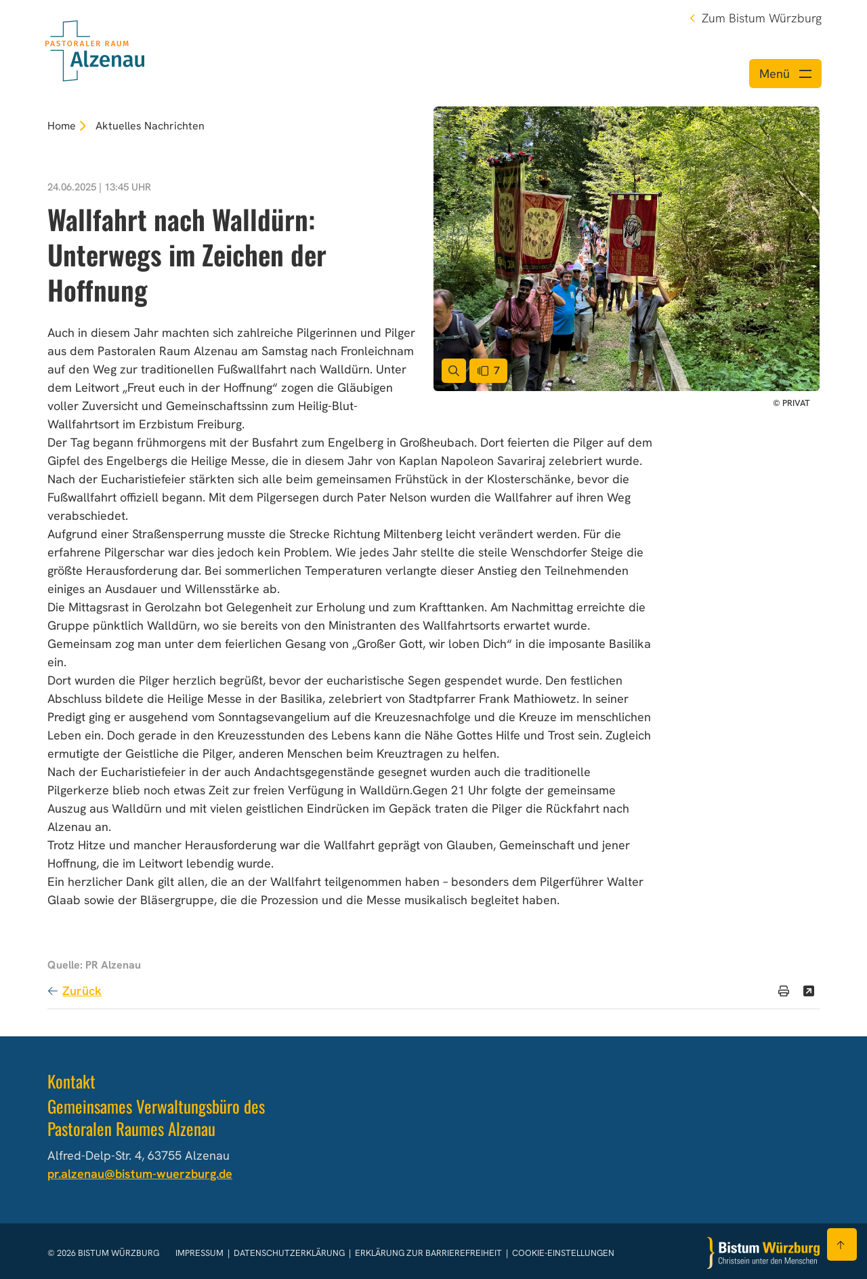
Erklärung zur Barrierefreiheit (428, 1253)
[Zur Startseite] (763, 1253)
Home (61, 126)
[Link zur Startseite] (94, 49)
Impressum (200, 1253)
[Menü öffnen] (785, 73)
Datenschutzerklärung (290, 1253)
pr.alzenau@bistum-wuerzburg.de (139, 1173)
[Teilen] (809, 991)
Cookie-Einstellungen (563, 1253)
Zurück (82, 990)
